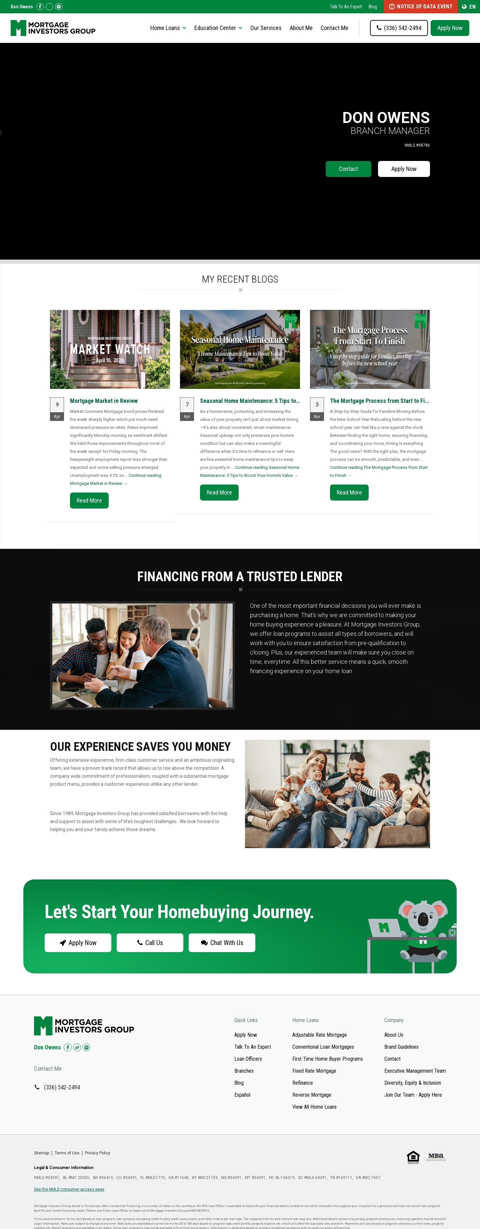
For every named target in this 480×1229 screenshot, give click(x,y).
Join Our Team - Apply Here (413, 1095)
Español (242, 1095)
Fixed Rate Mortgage (314, 1071)
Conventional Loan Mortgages (323, 1047)
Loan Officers (248, 1059)
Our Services (266, 27)
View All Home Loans (314, 1107)
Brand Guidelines (401, 1047)
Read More (89, 500)
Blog (373, 6)
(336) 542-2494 (62, 1087)
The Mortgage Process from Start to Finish (383, 400)
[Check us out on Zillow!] (49, 6)
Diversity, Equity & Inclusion (412, 1083)
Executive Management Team (415, 1071)
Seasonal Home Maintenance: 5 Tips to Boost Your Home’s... (274, 400)
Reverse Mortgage (311, 1095)
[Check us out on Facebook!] (40, 6)
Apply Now (450, 27)
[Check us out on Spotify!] (86, 1047)
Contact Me (334, 27)
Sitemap (41, 1153)
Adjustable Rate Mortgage (319, 1035)
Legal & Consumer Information (63, 1167)
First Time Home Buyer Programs (327, 1059)
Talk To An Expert (346, 6)
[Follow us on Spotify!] (58, 6)
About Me (301, 27)
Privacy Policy (97, 1153)
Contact (348, 168)
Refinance (302, 1083)
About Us (393, 1035)
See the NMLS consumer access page (69, 1189)
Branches (244, 1071)
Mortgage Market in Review (104, 400)
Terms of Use (67, 1153)
